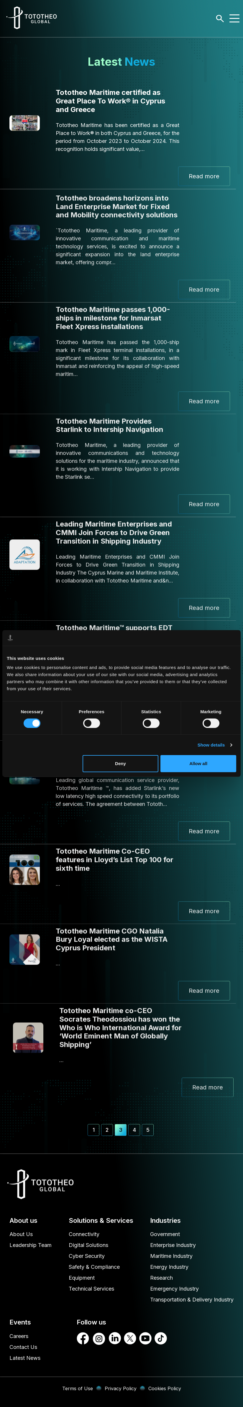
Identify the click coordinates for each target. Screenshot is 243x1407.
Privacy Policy (121, 1388)
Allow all (198, 763)
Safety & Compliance (94, 1267)
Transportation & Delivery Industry (192, 1299)
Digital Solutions (88, 1245)
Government (165, 1234)
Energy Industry (169, 1267)
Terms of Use (77, 1388)
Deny (120, 763)
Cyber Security (87, 1256)
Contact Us (23, 1347)
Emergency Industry (174, 1289)
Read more (204, 176)
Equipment (82, 1278)
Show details (211, 744)
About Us (21, 1234)
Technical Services (91, 1289)
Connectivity (84, 1234)
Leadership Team (30, 1245)
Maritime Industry (171, 1256)
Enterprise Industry (173, 1245)
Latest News (24, 1358)
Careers (18, 1336)
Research (161, 1278)
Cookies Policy (164, 1388)
